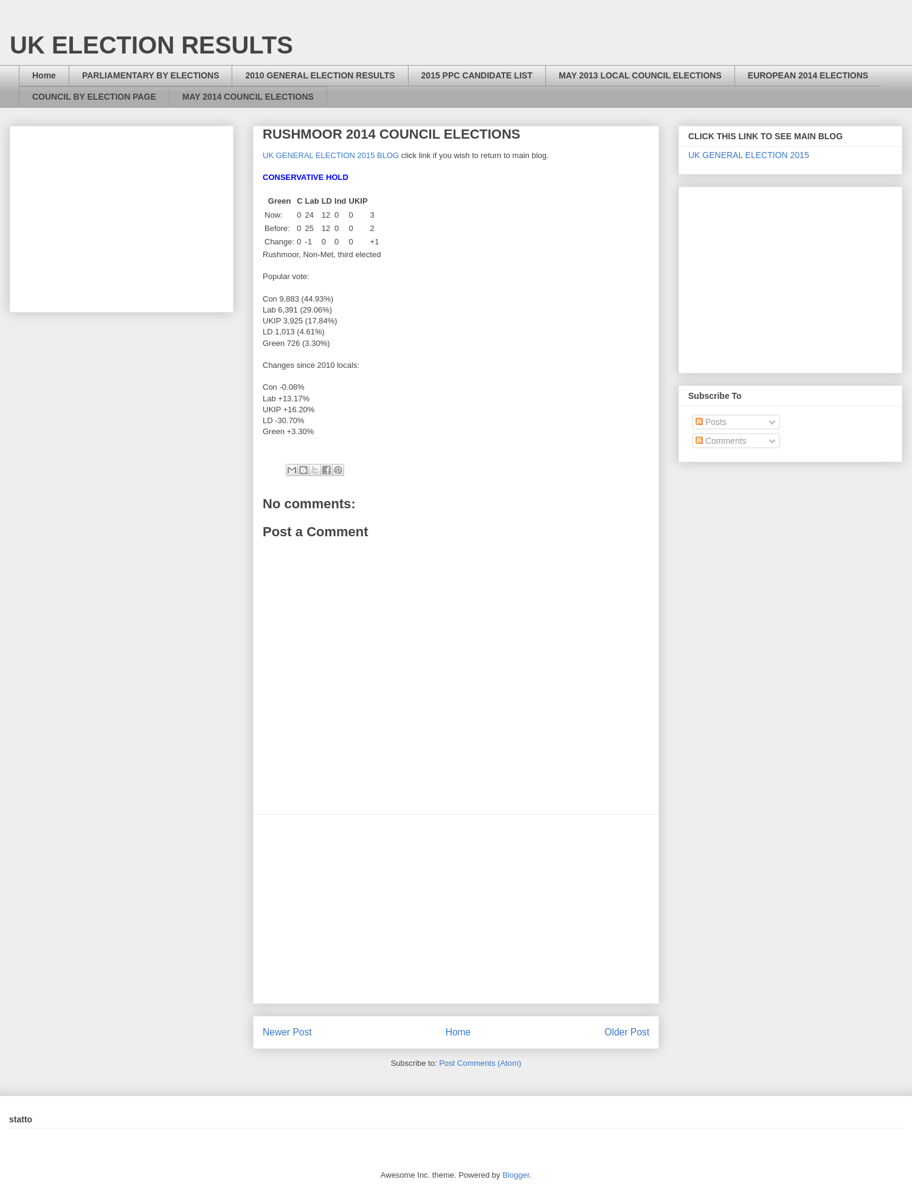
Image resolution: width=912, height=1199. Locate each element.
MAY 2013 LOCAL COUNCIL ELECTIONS (640, 75)
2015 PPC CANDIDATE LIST (477, 75)
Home (44, 75)
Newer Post (287, 1032)
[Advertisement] (456, 909)
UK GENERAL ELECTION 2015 (748, 155)
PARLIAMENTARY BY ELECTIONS (150, 75)
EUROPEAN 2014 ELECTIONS (808, 75)
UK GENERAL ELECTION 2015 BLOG (331, 155)
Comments (721, 441)
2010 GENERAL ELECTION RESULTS (320, 75)
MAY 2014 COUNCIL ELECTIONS (248, 97)
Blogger (515, 1175)
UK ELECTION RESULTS (151, 45)
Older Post (626, 1032)
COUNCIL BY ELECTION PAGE (94, 97)
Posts (711, 422)
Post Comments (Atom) (480, 1063)
